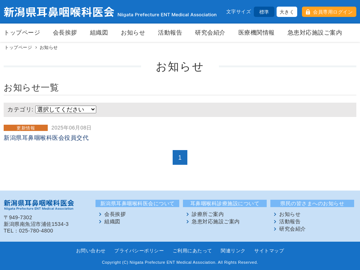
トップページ (22, 32)
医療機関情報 (256, 32)
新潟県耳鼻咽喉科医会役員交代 (46, 138)
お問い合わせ (91, 250)
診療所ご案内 (208, 214)
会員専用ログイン (333, 12)
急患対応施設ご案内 (315, 32)
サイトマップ (269, 250)
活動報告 (170, 32)
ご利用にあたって (192, 250)
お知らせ (133, 32)
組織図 (99, 32)
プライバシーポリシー (139, 250)
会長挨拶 (65, 32)
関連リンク (233, 250)
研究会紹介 (210, 32)
